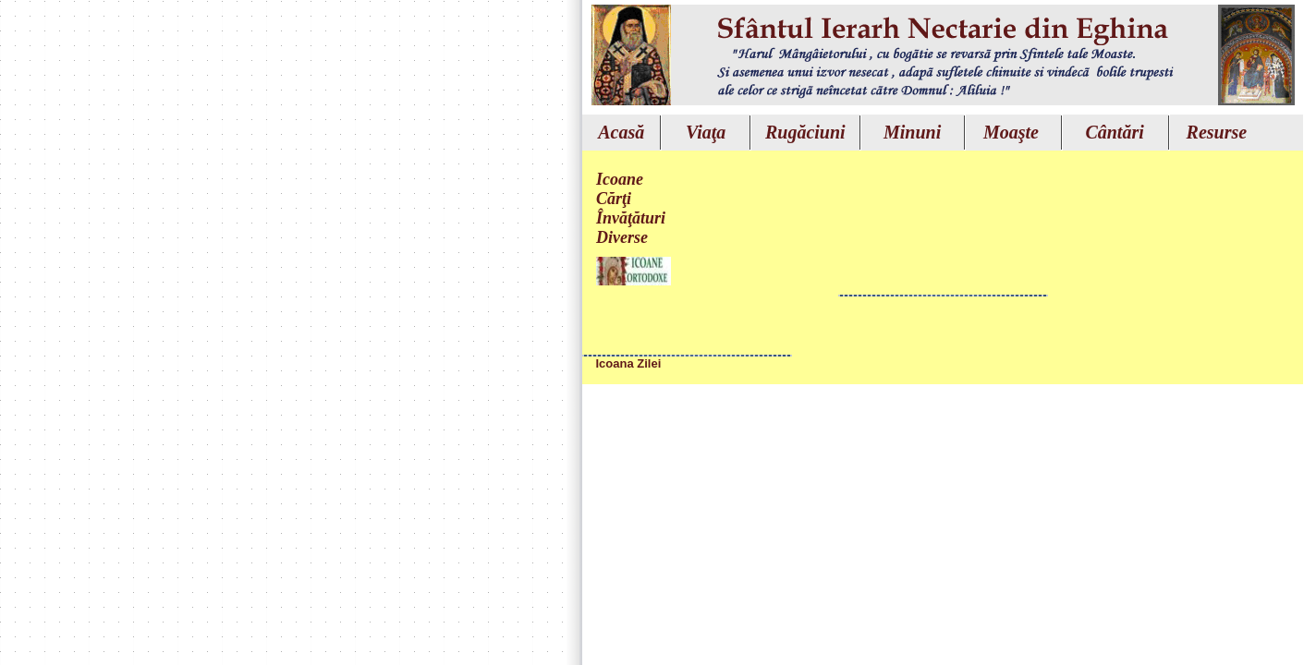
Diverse (622, 237)
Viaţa (705, 132)
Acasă (621, 132)
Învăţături (630, 218)
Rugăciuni (805, 132)
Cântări (1114, 132)
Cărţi (613, 198)
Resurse (1217, 132)
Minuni (912, 132)
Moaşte (1011, 132)
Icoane (619, 179)
